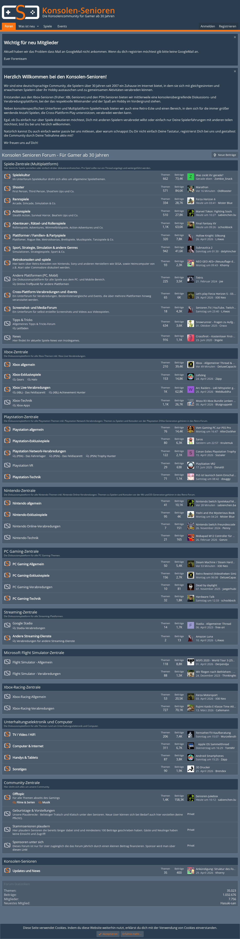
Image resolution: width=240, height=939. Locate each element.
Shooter (18, 187)
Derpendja (222, 664)
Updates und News (26, 871)
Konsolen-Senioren (20, 861)
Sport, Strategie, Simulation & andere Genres (45, 247)
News (17, 336)
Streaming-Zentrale (20, 612)
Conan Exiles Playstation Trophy (216, 451)
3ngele (218, 340)
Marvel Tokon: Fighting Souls (214, 211)
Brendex (220, 771)
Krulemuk (226, 443)
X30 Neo (220, 297)
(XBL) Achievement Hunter (67, 392)
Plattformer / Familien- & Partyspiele (39, 235)
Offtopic (18, 794)
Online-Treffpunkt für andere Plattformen (41, 284)
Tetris (199, 277)
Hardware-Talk (205, 596)
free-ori (220, 627)
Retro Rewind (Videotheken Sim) (216, 573)
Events (62, 26)
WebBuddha (223, 391)
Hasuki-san (228, 903)
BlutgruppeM (223, 404)
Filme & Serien (24, 802)
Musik (44, 802)
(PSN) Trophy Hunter (101, 456)
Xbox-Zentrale (16, 351)
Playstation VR (23, 465)
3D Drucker (203, 767)
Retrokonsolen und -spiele (32, 259)
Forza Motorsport (207, 695)
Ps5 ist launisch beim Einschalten (217, 475)
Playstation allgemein (28, 429)
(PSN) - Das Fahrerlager (29, 456)
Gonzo (223, 539)
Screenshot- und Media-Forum (35, 307)
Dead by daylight (206, 585)
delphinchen (229, 251)
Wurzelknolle (229, 736)
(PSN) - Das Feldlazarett (65, 456)
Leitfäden (20, 328)
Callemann (222, 710)
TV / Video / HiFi (24, 734)
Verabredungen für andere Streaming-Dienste (44, 641)
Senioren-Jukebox (207, 796)
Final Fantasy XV (206, 223)
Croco (223, 325)
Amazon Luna (204, 636)
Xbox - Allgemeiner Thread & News (218, 363)
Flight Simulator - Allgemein (32, 662)
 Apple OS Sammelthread (212, 744)
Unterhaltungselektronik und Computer (38, 721)
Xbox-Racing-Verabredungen (33, 708)
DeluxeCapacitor (228, 366)
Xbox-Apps (21, 405)
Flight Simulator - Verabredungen (37, 673)
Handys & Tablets (25, 757)
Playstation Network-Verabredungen (39, 451)
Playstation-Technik (27, 477)
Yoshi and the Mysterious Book (215, 513)
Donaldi (219, 467)
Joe (221, 281)
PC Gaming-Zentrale (21, 551)
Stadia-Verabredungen (29, 628)
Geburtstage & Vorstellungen (34, 810)
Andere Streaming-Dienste (32, 636)
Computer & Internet (28, 746)
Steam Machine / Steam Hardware (217, 562)
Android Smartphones (210, 756)
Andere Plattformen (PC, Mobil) (35, 275)
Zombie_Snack (223, 178)
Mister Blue (225, 203)
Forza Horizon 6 (205, 199)
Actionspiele (21, 211)
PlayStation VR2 (205, 463)
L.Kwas (219, 239)
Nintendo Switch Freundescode (215, 524)
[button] (38, 26)
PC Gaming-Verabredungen (32, 587)
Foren (9, 26)
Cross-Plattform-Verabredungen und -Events (45, 292)
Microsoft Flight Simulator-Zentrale (34, 652)
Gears (18, 379)
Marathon (202, 187)
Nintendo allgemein (27, 503)
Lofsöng (201, 375)
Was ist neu (27, 26)
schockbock (225, 227)
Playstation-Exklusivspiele (31, 441)
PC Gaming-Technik (27, 598)
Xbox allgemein (24, 364)
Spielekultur (21, 175)
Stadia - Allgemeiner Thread (213, 623)
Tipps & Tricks (22, 320)
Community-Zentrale (22, 782)
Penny (226, 528)
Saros (199, 439)
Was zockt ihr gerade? (209, 175)
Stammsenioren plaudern (31, 826)
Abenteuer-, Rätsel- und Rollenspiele (39, 223)
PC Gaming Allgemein (28, 564)
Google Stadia (22, 623)
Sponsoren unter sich (28, 842)
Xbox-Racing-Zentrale (22, 687)
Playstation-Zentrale (21, 416)
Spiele (48, 26)
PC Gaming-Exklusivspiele (31, 575)
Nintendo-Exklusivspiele (30, 515)
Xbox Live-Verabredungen (31, 387)
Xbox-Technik (22, 400)
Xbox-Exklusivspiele (27, 374)
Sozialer (220, 455)
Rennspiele (21, 199)
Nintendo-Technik (25, 538)
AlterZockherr (228, 431)
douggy (225, 479)
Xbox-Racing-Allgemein (29, 697)
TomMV (230, 748)
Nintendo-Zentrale (19, 490)
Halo (32, 379)
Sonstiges (19, 769)
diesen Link (20, 849)
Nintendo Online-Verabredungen (36, 526)
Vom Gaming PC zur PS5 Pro (213, 427)
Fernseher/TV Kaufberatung (213, 733)
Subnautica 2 (204, 247)
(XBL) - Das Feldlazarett (29, 392)
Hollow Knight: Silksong (210, 235)
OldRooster (225, 191)
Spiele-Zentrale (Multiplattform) (31, 163)
